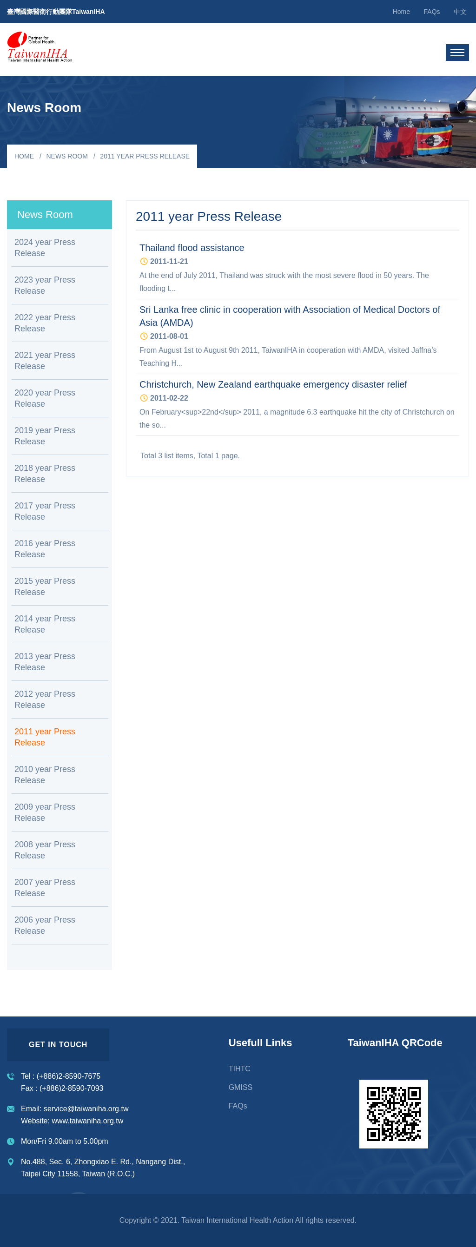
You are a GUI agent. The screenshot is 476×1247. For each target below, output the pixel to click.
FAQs (432, 11)
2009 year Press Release (44, 812)
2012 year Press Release (44, 699)
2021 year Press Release (44, 360)
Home (401, 11)
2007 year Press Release (44, 888)
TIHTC (240, 1069)
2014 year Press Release (44, 624)
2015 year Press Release (44, 586)
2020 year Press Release (44, 398)
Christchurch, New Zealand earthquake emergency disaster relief (273, 384)
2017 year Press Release (44, 511)
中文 (460, 11)
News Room (66, 156)
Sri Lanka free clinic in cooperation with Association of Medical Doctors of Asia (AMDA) (289, 316)
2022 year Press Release (44, 323)
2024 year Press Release (44, 248)
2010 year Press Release (44, 775)
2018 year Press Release (44, 473)
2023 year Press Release (44, 285)
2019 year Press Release (44, 436)
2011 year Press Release (44, 737)
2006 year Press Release (44, 925)
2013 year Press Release (44, 662)
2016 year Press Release (44, 549)
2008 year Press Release (44, 850)
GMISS (241, 1087)
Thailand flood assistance (192, 248)
